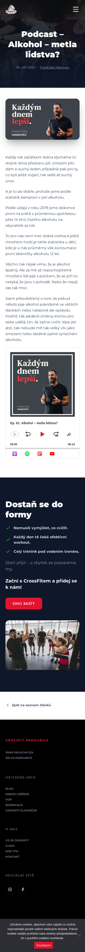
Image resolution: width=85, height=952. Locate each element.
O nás (10, 845)
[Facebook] (22, 889)
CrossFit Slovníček (21, 810)
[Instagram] (10, 889)
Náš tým (11, 851)
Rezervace (14, 805)
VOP (8, 799)
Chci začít (24, 603)
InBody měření (17, 794)
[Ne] (79, 935)
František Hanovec (54, 67)
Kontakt (12, 856)
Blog (9, 788)
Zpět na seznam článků (28, 705)
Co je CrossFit (17, 840)
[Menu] (75, 9)
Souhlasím (43, 945)
